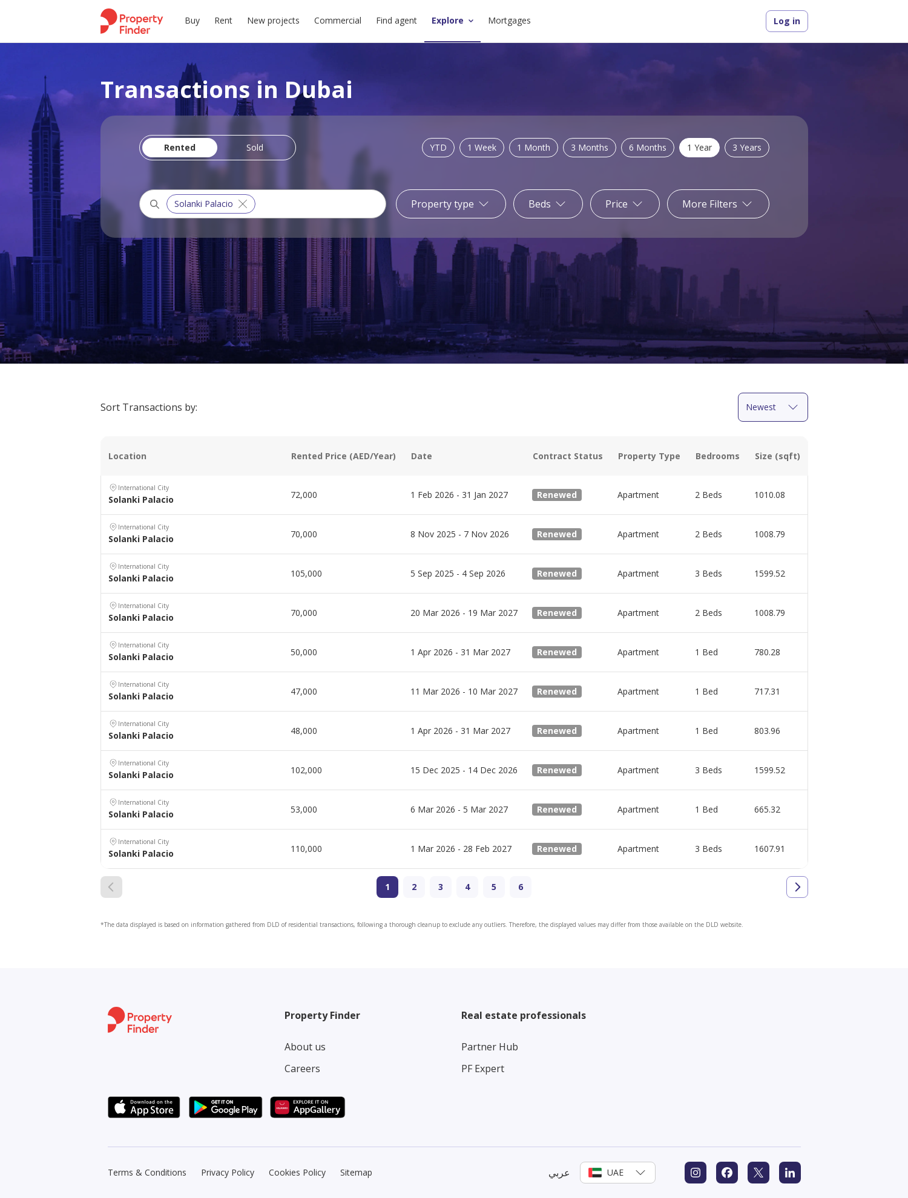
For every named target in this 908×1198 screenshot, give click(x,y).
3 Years (747, 147)
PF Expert (482, 1068)
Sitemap (356, 1172)
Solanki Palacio (212, 204)
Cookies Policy (297, 1172)
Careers (302, 1068)
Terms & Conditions (147, 1172)
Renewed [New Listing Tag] (557, 494)
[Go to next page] (797, 887)
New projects (273, 20)
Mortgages (509, 20)
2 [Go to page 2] (414, 886)
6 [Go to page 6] (520, 886)
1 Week (481, 147)
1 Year (699, 147)
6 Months (647, 147)
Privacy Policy (227, 1172)
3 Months (589, 147)
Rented (180, 147)
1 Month (533, 147)
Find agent (396, 20)
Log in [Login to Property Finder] (787, 21)
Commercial (337, 20)
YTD (438, 147)
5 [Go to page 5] (494, 886)
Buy (192, 20)
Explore (455, 20)
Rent (223, 20)
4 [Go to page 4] (467, 886)
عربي (559, 1172)
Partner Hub (489, 1046)
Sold (254, 147)
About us (305, 1046)
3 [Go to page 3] (440, 886)
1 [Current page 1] (387, 886)
